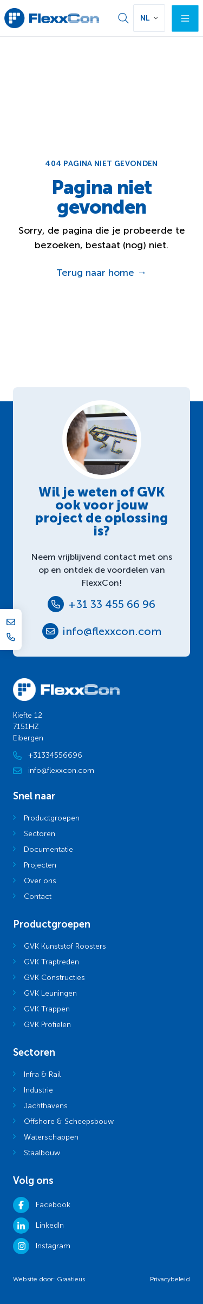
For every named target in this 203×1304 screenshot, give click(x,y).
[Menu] (185, 18)
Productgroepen (52, 818)
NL (144, 18)
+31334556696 (47, 755)
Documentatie (48, 849)
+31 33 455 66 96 (111, 604)
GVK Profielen (47, 1024)
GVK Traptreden (51, 962)
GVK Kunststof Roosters (65, 946)
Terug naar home (101, 273)
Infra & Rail (42, 1074)
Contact (37, 896)
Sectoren (39, 833)
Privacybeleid (170, 1279)
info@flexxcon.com (112, 631)
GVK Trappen (47, 1009)
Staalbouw (42, 1152)
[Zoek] (123, 18)
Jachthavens (46, 1105)
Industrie (38, 1090)
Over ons (40, 880)
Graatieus (71, 1279)
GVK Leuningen (50, 993)
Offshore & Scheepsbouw (69, 1121)
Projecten (40, 865)
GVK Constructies (54, 977)
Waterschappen (51, 1137)
